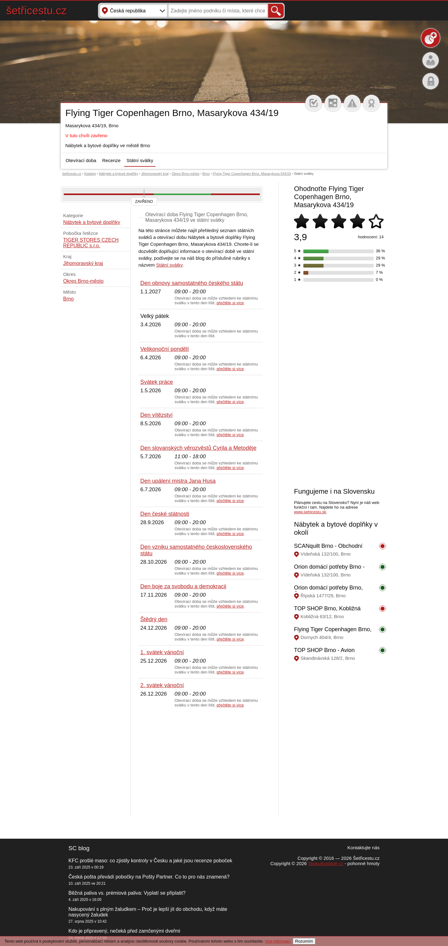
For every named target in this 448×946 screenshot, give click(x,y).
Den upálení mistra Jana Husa (178, 481)
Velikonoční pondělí (164, 349)
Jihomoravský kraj (155, 173)
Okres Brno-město (185, 173)
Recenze (111, 160)
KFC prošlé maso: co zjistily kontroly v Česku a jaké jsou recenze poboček (150, 860)
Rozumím (304, 941)
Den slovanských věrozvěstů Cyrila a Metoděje (198, 448)
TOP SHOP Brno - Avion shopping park (324, 653)
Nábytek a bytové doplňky (118, 173)
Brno (206, 173)
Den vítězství (156, 415)
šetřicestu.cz (36, 10)
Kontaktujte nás (364, 847)
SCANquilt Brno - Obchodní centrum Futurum (328, 549)
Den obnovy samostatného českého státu (191, 283)
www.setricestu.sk (310, 512)
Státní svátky (140, 160)
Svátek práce (156, 382)
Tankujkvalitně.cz (325, 863)
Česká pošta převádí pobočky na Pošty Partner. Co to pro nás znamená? (149, 876)
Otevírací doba (81, 160)
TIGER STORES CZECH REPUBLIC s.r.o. (91, 242)
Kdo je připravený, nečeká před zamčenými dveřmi (124, 931)
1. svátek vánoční (162, 652)
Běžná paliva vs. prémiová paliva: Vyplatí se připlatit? (126, 893)
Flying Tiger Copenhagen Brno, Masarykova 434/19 (252, 173)
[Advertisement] (200, 762)
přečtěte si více (230, 303)
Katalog (90, 173)
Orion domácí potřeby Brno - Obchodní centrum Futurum (329, 570)
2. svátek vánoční (162, 685)
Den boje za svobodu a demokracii (183, 586)
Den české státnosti (164, 514)
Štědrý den (153, 619)
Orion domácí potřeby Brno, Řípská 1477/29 (328, 591)
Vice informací (277, 941)
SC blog (79, 848)
